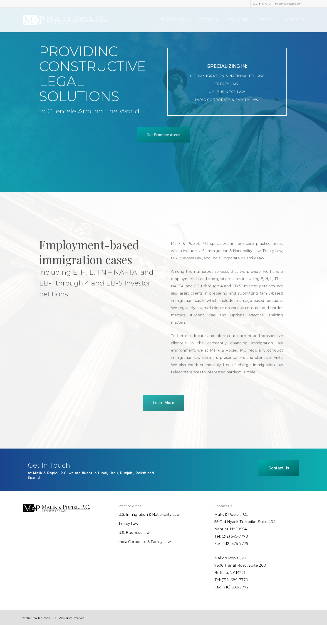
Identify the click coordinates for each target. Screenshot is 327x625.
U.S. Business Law (134, 533)
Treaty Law (128, 523)
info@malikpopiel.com (288, 3)
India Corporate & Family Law (144, 542)
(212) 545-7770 (261, 3)
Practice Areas (174, 20)
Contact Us (294, 20)
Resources (237, 20)
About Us (266, 20)
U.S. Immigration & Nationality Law (149, 514)
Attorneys (208, 20)
